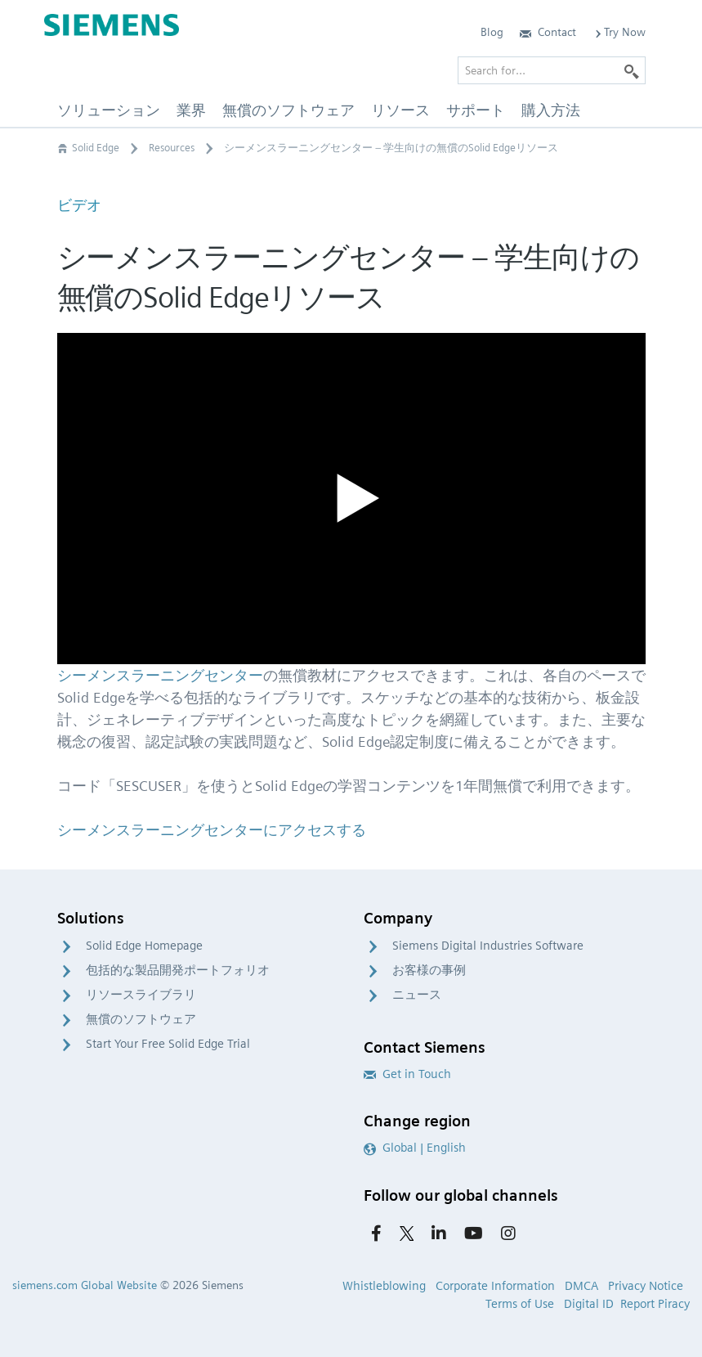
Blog (492, 31)
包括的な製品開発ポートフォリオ (178, 970)
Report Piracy (655, 1303)
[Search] (632, 70)
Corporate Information (495, 1285)
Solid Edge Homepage (144, 945)
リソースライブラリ (141, 994)
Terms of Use (519, 1303)
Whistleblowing (384, 1285)
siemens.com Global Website (84, 1285)
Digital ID (589, 1303)
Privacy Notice (645, 1285)
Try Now (619, 31)
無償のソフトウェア (141, 1019)
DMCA (581, 1285)
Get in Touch (407, 1074)
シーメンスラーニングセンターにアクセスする (211, 829)
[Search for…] (552, 70)
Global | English (415, 1147)
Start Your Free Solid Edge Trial (168, 1043)
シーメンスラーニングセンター (160, 675)
